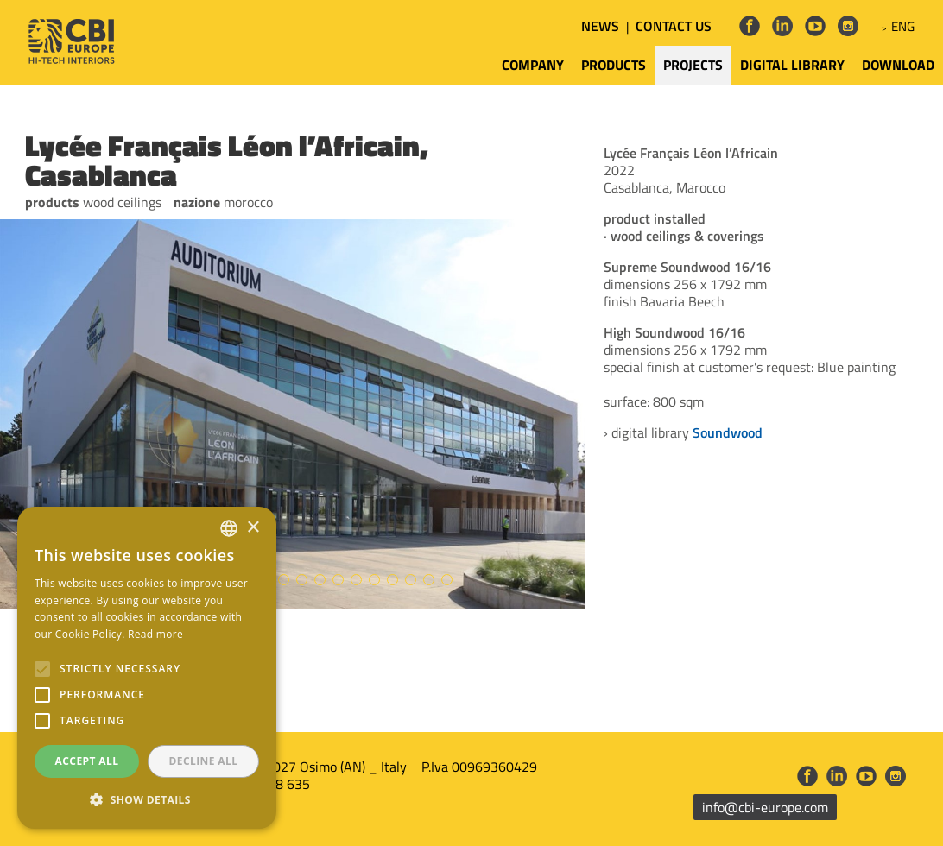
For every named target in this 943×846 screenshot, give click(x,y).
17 (428, 579)
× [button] (252, 527)
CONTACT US (674, 26)
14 (374, 579)
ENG (903, 26)
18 (447, 579)
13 (356, 579)
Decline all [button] (203, 761)
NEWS (600, 26)
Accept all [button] (87, 761)
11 (320, 579)
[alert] (146, 668)
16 (410, 579)
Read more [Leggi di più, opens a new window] (155, 634)
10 (301, 579)
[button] (147, 800)
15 (392, 579)
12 (338, 579)
